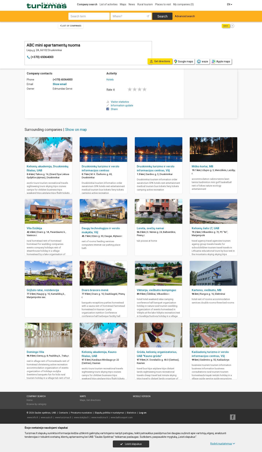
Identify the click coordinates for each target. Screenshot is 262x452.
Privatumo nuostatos (81, 412)
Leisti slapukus (131, 444)
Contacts (63, 412)
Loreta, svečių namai (150, 228)
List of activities (109, 4)
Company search (87, 4)
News (132, 4)
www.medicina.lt (99, 417)
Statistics (131, 412)
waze (202, 61)
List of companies (70, 26)
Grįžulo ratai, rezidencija (43, 290)
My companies (183, 4)
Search (162, 16)
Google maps (183, 62)
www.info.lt (32, 417)
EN (230, 4)
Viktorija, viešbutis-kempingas (156, 290)
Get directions (93, 400)
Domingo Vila (35, 352)
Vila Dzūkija (34, 228)
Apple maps (221, 62)
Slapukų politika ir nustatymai (109, 412)
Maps (123, 4)
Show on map (76, 129)
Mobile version (141, 396)
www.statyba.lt (81, 417)
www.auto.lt (46, 417)
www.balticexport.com (122, 417)
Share (112, 109)
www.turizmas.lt (63, 417)
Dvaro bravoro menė (95, 290)
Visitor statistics (117, 101)
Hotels (110, 79)
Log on (142, 412)
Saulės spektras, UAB (45, 412)
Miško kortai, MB (202, 166)
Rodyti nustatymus (222, 443)
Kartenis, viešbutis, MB (206, 290)
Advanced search (185, 16)
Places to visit (163, 4)
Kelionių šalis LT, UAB (205, 228)
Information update (119, 105)
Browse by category (36, 404)
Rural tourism (145, 4)
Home (30, 400)
